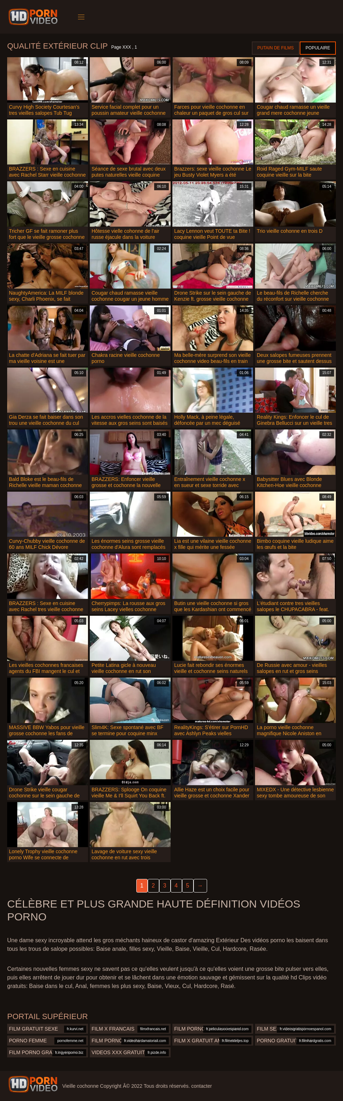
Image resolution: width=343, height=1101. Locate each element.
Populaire (317, 47)
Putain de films (276, 47)
